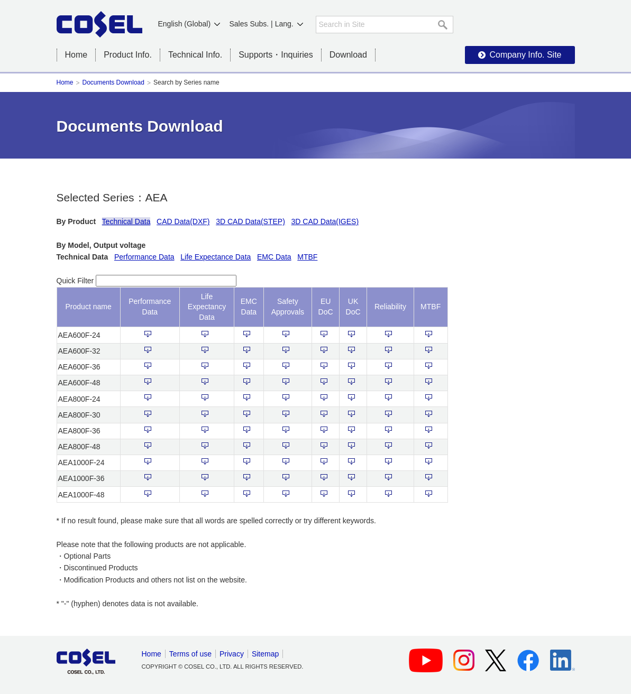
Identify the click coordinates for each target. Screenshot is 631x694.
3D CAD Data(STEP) (250, 221)
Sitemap (265, 654)
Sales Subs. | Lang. (262, 24)
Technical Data (126, 221)
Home (76, 54)
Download (348, 54)
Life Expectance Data (215, 257)
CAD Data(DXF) (183, 221)
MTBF (307, 257)
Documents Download (113, 82)
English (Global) (184, 24)
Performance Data (144, 257)
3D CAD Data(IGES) (325, 221)
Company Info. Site (525, 54)
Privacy (232, 654)
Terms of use (190, 654)
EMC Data (274, 257)
